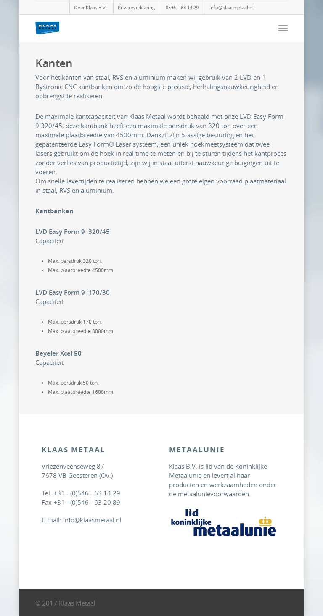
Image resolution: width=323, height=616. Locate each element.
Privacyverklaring (136, 7)
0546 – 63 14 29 (182, 7)
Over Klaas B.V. (90, 7)
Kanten (53, 63)
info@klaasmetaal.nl (231, 7)
